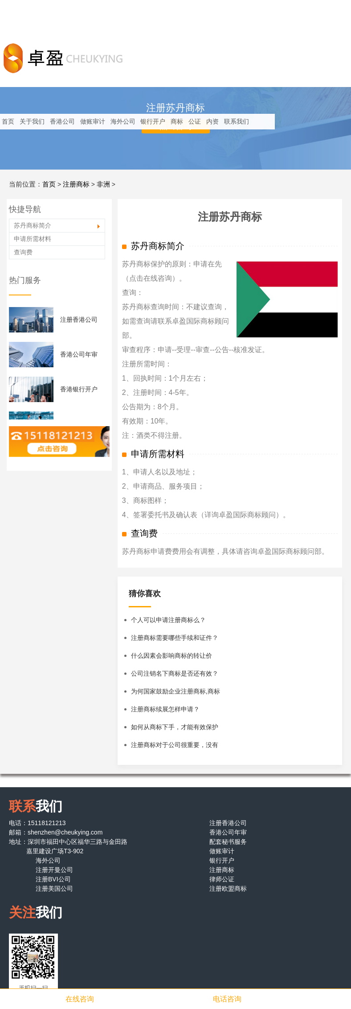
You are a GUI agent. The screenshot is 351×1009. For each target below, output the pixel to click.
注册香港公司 (79, 319)
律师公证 (221, 879)
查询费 (23, 252)
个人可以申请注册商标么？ (168, 619)
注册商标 (76, 184)
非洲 (103, 184)
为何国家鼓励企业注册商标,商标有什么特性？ (175, 694)
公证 (194, 121)
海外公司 (122, 121)
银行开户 (152, 121)
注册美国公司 (54, 888)
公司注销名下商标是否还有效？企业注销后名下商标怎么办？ (174, 676)
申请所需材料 (32, 238)
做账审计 (92, 121)
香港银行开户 (79, 389)
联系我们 (236, 121)
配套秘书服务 (228, 841)
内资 (212, 121)
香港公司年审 (79, 354)
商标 (177, 121)
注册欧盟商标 (228, 888)
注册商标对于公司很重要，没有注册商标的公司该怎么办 (174, 747)
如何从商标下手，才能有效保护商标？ (174, 729)
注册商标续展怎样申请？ (165, 709)
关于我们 (32, 121)
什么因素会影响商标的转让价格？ (171, 658)
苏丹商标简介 (32, 225)
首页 (8, 121)
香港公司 (62, 121)
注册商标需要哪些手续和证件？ (174, 637)
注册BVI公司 (53, 879)
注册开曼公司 (54, 869)
